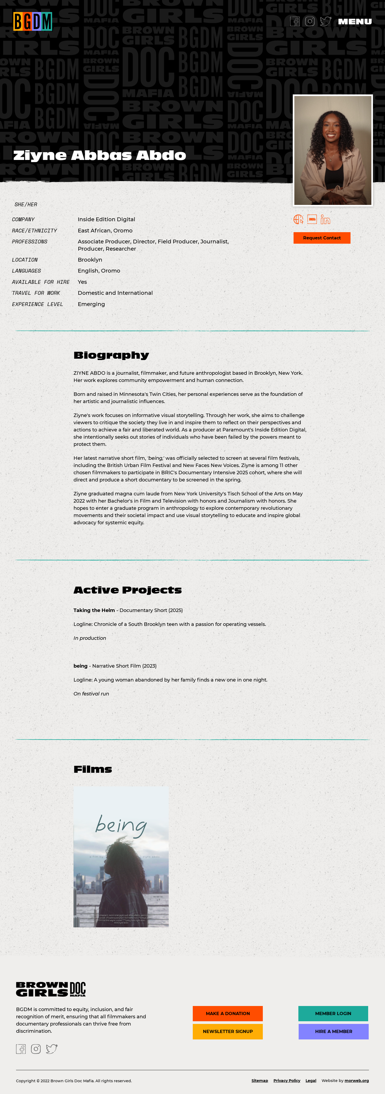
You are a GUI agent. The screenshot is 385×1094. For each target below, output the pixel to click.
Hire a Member (333, 1031)
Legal (311, 1080)
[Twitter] (326, 21)
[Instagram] (310, 21)
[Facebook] (295, 21)
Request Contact (322, 237)
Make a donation (228, 1013)
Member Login (334, 1013)
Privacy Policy (287, 1080)
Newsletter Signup (228, 1031)
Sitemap (260, 1080)
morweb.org (357, 1080)
